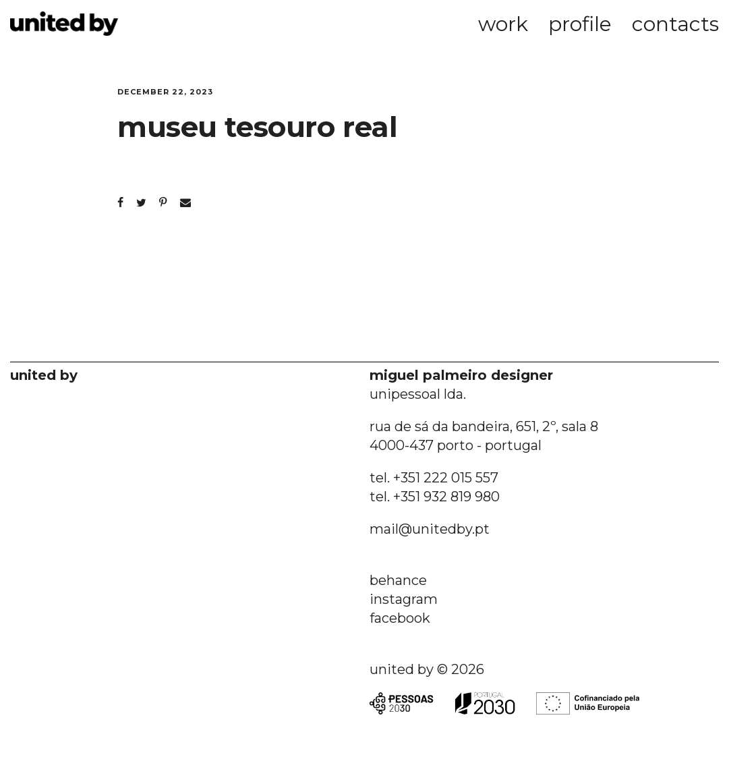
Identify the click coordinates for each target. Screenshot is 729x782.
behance (398, 580)
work (503, 23)
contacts (675, 23)
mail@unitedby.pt (430, 529)
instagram (404, 599)
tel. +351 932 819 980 (435, 496)
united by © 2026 (427, 669)
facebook (400, 618)
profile (580, 23)
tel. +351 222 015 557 (434, 478)
